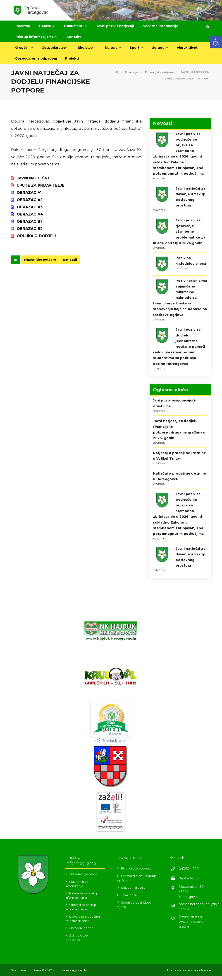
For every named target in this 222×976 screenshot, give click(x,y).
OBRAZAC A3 (30, 207)
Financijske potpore (40, 259)
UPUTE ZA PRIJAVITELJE (40, 185)
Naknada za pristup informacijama (81, 895)
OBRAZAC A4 (30, 214)
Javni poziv (129, 895)
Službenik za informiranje (76, 884)
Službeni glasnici (133, 887)
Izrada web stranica (181, 970)
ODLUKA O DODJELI (36, 236)
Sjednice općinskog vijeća (134, 905)
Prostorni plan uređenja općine (137, 878)
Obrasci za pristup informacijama (80, 907)
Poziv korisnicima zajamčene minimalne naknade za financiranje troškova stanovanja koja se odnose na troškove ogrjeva (180, 298)
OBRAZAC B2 (30, 229)
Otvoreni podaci (81, 928)
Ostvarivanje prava (83, 874)
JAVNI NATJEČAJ (33, 178)
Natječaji (70, 259)
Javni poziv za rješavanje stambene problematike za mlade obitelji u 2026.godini (179, 231)
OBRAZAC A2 (30, 200)
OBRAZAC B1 (29, 221)
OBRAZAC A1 (29, 192)
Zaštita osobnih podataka (78, 937)
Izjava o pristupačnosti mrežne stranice (84, 919)
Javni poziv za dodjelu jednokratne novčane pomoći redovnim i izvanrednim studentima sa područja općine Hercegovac (179, 346)
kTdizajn (205, 970)
